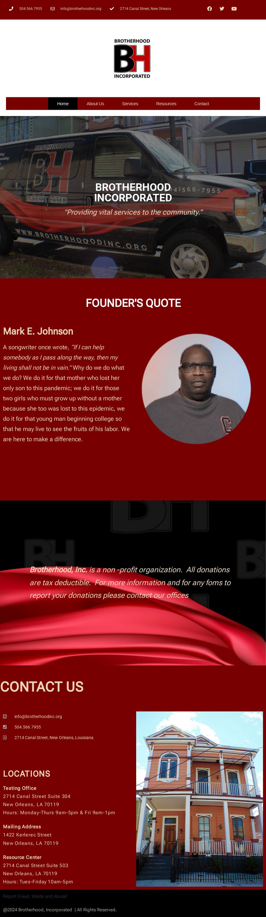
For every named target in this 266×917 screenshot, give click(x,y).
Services (130, 103)
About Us (95, 103)
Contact (201, 103)
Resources (166, 103)
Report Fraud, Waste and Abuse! (35, 896)
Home (63, 103)
